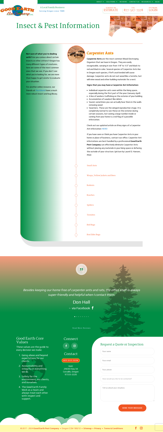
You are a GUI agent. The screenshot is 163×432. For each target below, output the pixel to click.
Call (133, 10)
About (99, 2)
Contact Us (134, 2)
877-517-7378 (71, 360)
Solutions (110, 2)
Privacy (97, 428)
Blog (157, 2)
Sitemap (87, 428)
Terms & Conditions (113, 428)
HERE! (105, 129)
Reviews (123, 2)
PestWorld (40, 90)
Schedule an (110, 10)
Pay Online (153, 10)
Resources (146, 2)
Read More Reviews (81, 328)
